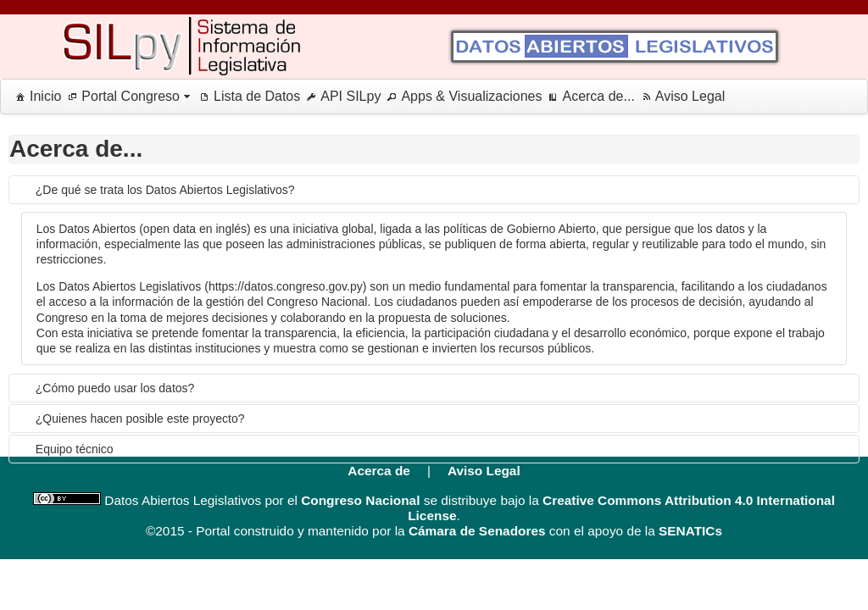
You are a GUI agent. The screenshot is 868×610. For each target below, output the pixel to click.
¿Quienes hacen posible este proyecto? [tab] (140, 418)
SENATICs (690, 531)
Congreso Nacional (360, 500)
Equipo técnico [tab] (75, 449)
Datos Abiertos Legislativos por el (199, 500)
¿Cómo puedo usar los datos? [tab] (115, 388)
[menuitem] (35, 96)
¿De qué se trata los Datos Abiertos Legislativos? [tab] (165, 190)
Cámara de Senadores (477, 531)
